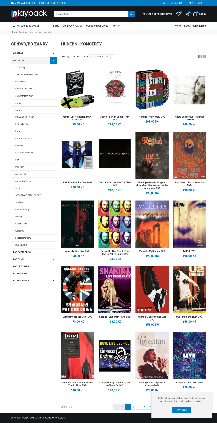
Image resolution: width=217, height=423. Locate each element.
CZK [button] (200, 3)
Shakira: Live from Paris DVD (115, 316)
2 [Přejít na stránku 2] (133, 407)
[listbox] (99, 56)
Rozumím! (181, 410)
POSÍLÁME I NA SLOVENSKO (52, 3)
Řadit (85, 56)
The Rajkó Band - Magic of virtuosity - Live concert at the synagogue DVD (152, 185)
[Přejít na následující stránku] (144, 407)
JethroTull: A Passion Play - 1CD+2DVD (77, 118)
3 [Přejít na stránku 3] (139, 407)
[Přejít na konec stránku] (150, 407)
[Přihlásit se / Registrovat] (157, 14)
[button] (178, 14)
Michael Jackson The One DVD (152, 318)
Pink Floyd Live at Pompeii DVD (189, 184)
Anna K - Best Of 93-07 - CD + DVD (115, 184)
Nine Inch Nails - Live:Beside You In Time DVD (77, 384)
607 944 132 (176, 3)
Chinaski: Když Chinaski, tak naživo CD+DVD (114, 384)
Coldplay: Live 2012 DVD (189, 382)
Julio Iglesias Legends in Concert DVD (152, 384)
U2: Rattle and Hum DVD (189, 316)
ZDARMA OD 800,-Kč (25, 3)
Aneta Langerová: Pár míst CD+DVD (189, 118)
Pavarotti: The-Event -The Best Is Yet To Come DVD (115, 252)
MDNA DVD (189, 251)
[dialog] (181, 405)
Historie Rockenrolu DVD (152, 116)
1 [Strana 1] (127, 407)
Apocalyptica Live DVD (77, 251)
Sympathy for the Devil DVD (77, 316)
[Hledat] (131, 14)
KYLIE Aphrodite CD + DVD (77, 182)
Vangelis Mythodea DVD (152, 251)
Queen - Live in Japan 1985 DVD (115, 118)
